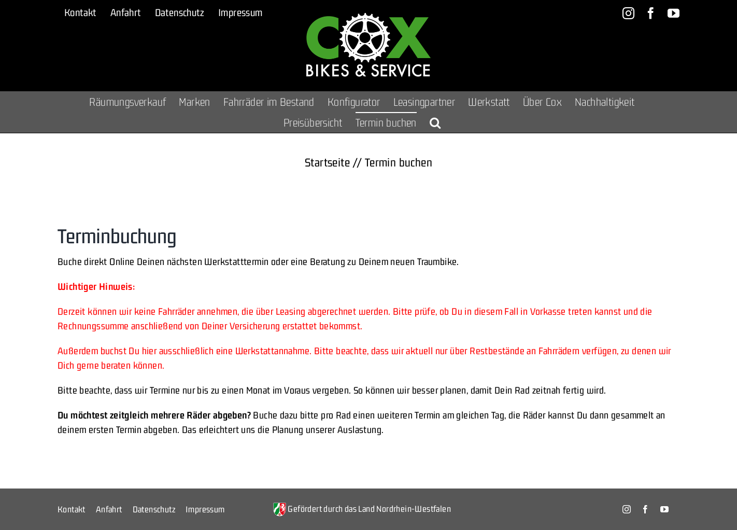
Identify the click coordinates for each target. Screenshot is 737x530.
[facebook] (645, 509)
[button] (435, 122)
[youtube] (664, 509)
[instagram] (626, 509)
